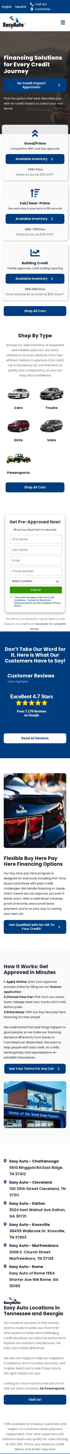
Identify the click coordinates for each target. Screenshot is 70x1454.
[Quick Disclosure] (11, 597)
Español (20, 7)
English (7, 7)
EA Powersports (52, 1388)
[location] (36, 581)
